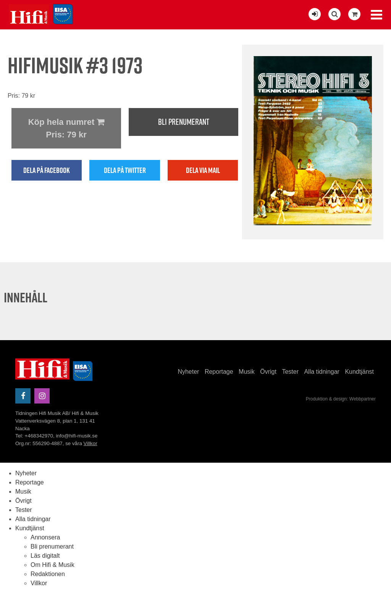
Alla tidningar (321, 371)
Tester (290, 371)
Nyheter (188, 371)
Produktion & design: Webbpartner (341, 399)
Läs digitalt (45, 555)
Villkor (90, 443)
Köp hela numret (66, 129)
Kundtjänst (359, 371)
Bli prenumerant (183, 122)
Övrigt (268, 371)
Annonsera (45, 537)
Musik (247, 371)
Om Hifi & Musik (52, 565)
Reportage (219, 371)
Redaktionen (48, 574)
